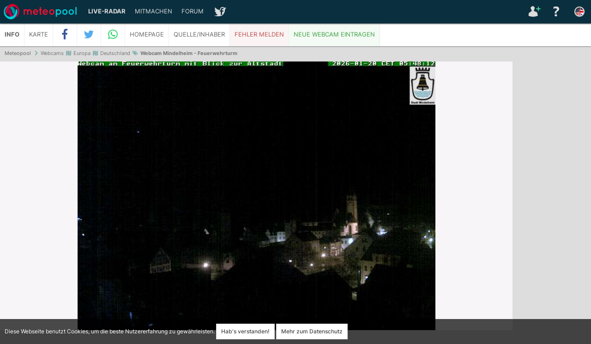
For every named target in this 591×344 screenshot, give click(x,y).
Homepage (147, 34)
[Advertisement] (552, 203)
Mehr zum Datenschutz (312, 331)
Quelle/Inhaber (199, 34)
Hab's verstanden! (245, 331)
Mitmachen (153, 11)
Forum (192, 11)
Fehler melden (259, 34)
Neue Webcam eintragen (334, 34)
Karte (38, 34)
